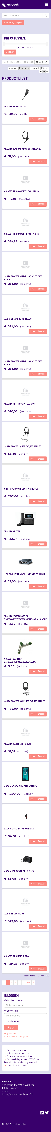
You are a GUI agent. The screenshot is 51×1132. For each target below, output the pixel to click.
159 (28, 982)
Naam (35, 68)
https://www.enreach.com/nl (17, 1094)
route (5, 1091)
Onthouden (12, 1021)
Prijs (44, 68)
